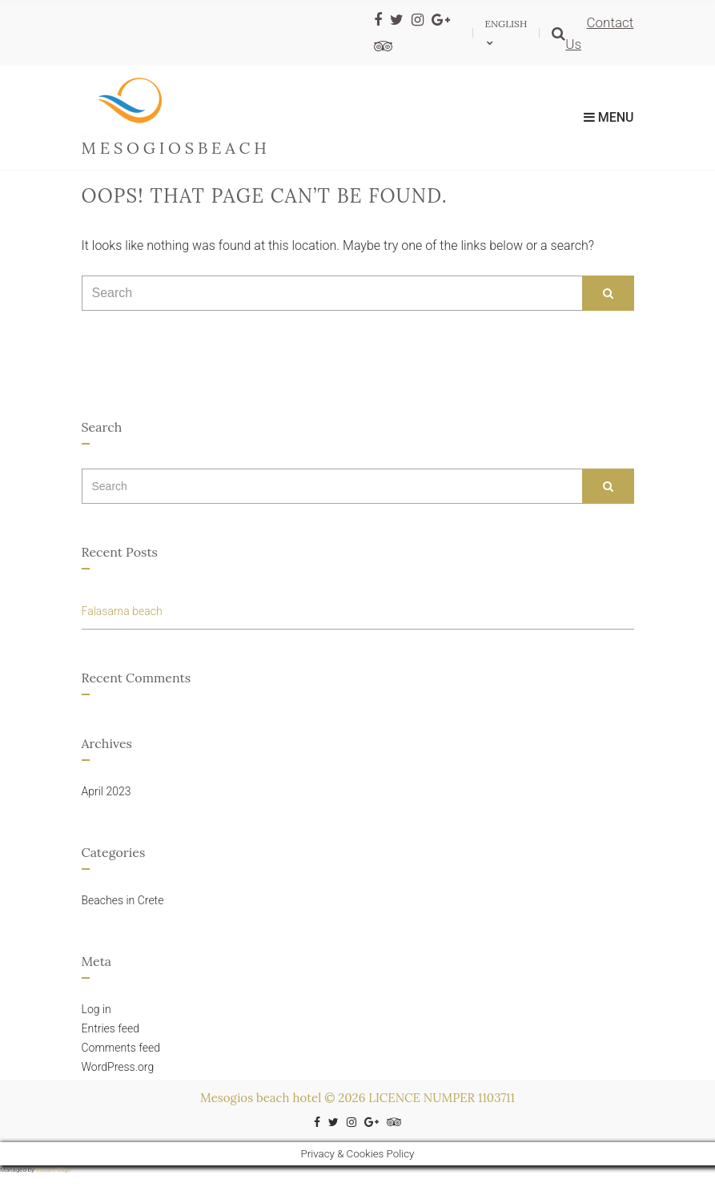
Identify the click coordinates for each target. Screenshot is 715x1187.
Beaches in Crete (123, 900)
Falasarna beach (122, 611)
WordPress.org (118, 1066)
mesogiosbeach (176, 148)
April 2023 (106, 791)
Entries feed (111, 1028)
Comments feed (121, 1047)
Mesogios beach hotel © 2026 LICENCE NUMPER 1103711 (357, 1097)
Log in (96, 1009)
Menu (609, 117)
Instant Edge (53, 1169)
